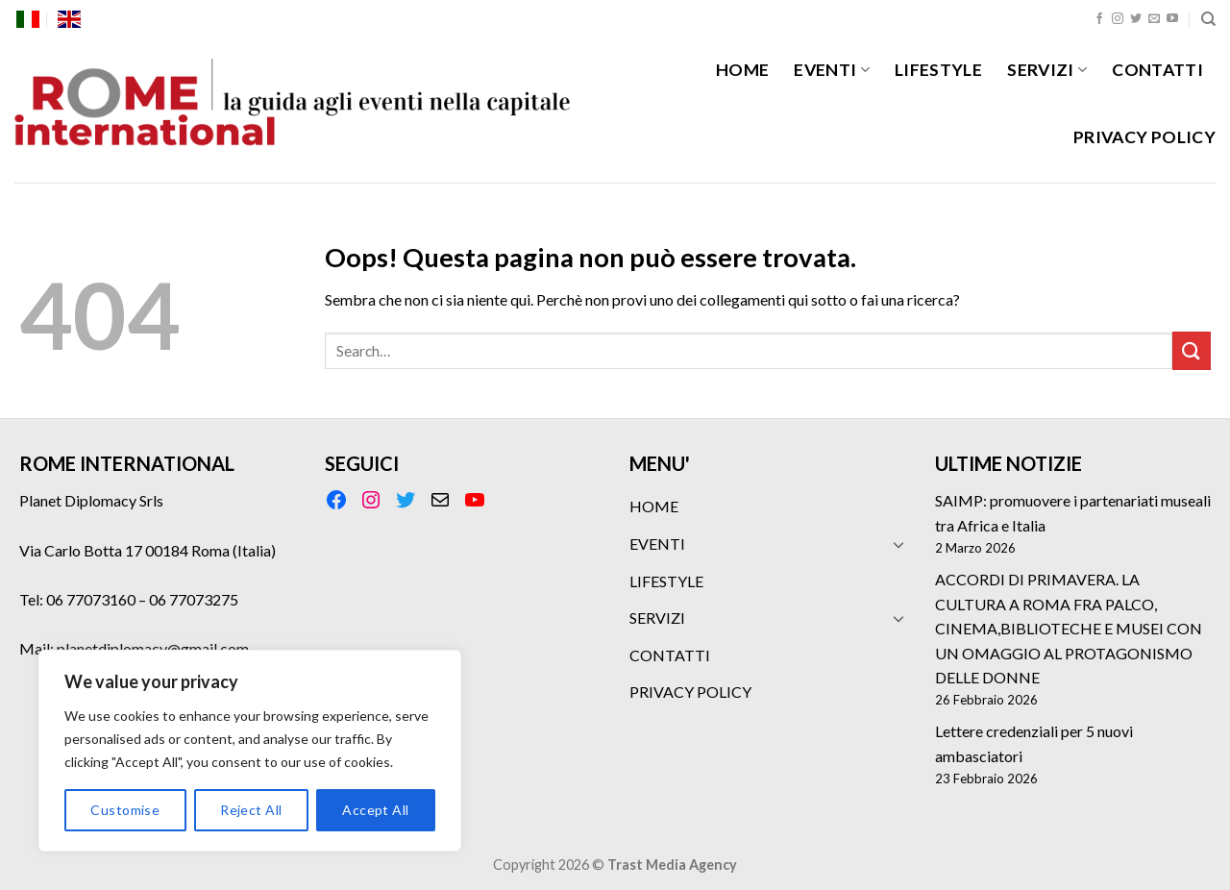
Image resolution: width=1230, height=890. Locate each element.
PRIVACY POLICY (1144, 137)
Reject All (251, 810)
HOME (742, 70)
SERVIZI (1047, 70)
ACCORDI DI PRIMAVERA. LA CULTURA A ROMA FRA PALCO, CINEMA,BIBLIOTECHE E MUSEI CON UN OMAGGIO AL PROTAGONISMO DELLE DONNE (1068, 628)
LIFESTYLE (938, 70)
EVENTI (832, 70)
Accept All (375, 810)
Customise (125, 810)
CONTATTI (1157, 70)
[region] (249, 751)
